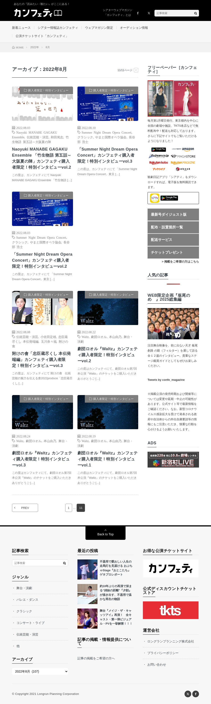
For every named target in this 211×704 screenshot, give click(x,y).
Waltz (85, 336)
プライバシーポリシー (163, 653)
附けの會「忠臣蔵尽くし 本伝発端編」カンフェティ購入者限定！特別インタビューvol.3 (41, 359)
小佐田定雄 (48, 336)
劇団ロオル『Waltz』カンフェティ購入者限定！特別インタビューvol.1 (107, 459)
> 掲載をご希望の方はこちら (180, 261)
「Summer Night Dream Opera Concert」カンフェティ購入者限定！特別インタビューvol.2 (42, 260)
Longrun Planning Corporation (58, 694)
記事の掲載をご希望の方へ (96, 658)
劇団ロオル (99, 336)
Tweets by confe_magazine (166, 379)
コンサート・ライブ (30, 623)
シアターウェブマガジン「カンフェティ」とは (117, 12)
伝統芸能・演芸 (38, 137)
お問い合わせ (156, 664)
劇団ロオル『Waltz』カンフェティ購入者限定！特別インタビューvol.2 (107, 355)
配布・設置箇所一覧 (167, 227)
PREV (25, 507)
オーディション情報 (134, 27)
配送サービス (161, 240)
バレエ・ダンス (27, 599)
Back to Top (105, 534)
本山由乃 (115, 336)
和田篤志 (57, 137)
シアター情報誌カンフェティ (58, 27)
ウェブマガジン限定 (99, 27)
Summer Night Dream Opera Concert (107, 132)
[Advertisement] (107, 236)
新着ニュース (21, 27)
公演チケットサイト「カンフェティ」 (42, 36)
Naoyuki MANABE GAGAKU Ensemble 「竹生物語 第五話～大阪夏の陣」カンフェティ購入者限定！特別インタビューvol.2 (41, 158)
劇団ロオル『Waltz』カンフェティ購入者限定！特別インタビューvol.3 (42, 459)
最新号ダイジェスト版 (169, 214)
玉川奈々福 (49, 341)
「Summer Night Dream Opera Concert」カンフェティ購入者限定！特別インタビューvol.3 (107, 155)
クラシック (85, 137)
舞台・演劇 (24, 588)
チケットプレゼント (167, 252)
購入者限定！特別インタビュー (48, 90)
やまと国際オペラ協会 (110, 137)
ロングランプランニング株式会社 (170, 641)
